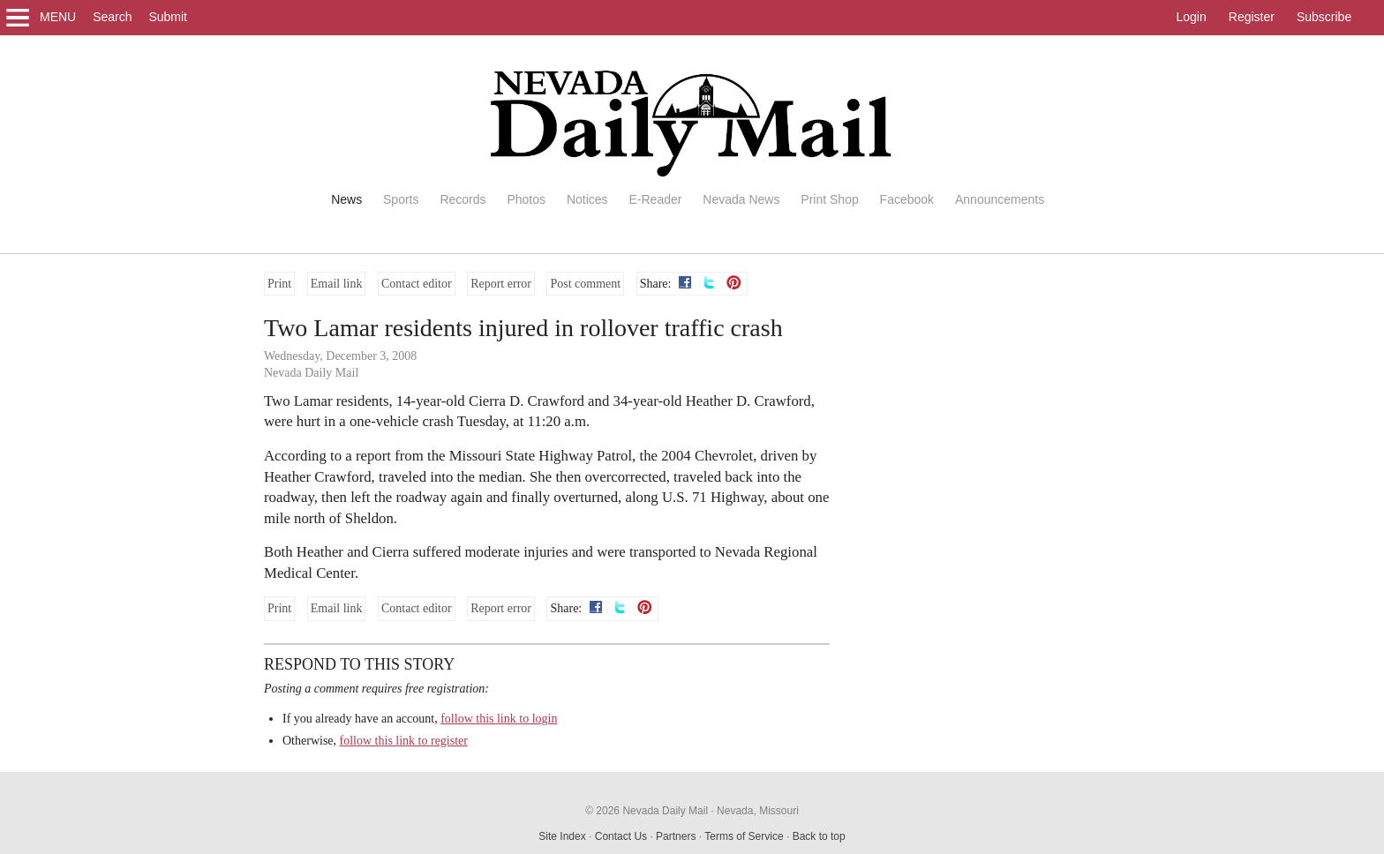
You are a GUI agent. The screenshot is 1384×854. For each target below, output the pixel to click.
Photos (526, 199)
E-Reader (654, 199)
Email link (337, 283)
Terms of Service (743, 836)
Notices (587, 199)
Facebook (907, 199)
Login (1192, 17)
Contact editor (416, 283)
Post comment (585, 283)
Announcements (999, 199)
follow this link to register (404, 740)
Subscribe (1324, 17)
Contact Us (621, 836)
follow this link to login (498, 718)
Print (279, 283)
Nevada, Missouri (758, 811)
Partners (676, 836)
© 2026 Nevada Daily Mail (646, 811)
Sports (400, 199)
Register (1252, 17)
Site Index (561, 836)
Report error (500, 283)
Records (462, 199)
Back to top (819, 836)
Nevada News (741, 199)
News (346, 199)
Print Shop (829, 199)
